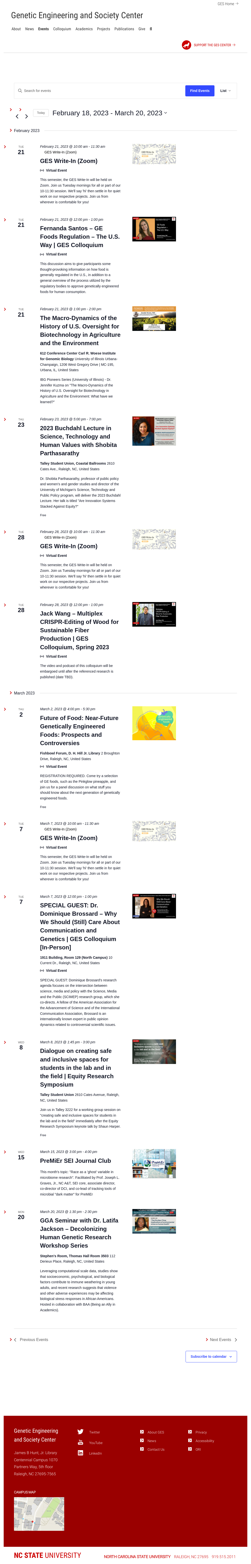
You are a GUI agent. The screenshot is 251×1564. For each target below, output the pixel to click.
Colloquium (62, 29)
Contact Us (156, 1449)
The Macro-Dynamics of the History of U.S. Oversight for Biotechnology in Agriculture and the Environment (80, 330)
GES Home (229, 3)
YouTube (90, 1442)
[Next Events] (26, 116)
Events (43, 29)
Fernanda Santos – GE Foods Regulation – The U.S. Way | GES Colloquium (80, 236)
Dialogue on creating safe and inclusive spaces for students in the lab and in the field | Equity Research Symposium (76, 1068)
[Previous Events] (17, 116)
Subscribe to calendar (208, 1356)
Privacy (201, 1432)
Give (141, 29)
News (29, 29)
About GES (156, 1432)
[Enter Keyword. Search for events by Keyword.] (99, 91)
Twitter (88, 1431)
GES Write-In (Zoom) (68, 161)
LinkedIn (89, 1452)
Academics (84, 29)
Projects (103, 29)
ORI (198, 1449)
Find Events (200, 91)
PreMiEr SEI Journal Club (75, 1160)
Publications (124, 29)
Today (41, 113)
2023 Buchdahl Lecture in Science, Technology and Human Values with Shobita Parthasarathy (78, 441)
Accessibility (205, 1441)
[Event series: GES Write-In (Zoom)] (80, 152)
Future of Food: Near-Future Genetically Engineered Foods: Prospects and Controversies (79, 730)
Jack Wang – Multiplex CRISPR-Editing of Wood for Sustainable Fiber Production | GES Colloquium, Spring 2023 (79, 630)
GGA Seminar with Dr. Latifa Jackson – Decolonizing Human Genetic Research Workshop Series (79, 1233)
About (16, 29)
